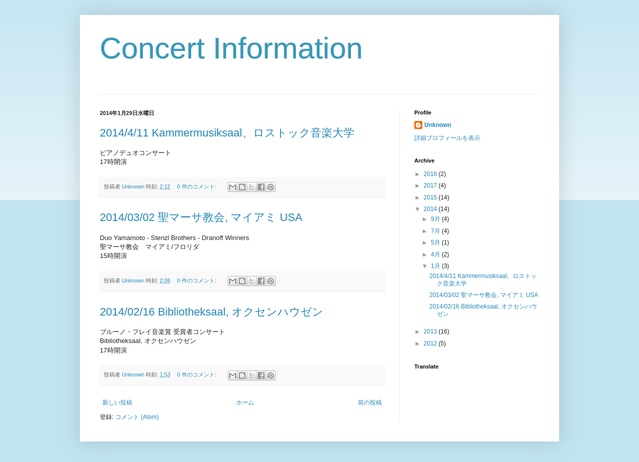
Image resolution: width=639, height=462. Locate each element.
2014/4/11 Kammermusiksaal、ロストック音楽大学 (227, 132)
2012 (431, 343)
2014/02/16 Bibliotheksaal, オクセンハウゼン (211, 312)
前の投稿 (370, 402)
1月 (436, 266)
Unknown (437, 125)
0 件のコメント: (197, 187)
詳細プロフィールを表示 (447, 138)
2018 (431, 174)
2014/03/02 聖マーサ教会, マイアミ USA (201, 217)
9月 (436, 219)
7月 (436, 231)
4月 (436, 254)
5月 (436, 242)
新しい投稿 (117, 402)
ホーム (245, 402)
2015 (431, 197)
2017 (431, 185)
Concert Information (231, 48)
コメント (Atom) (137, 417)
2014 (431, 209)
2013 (431, 331)
